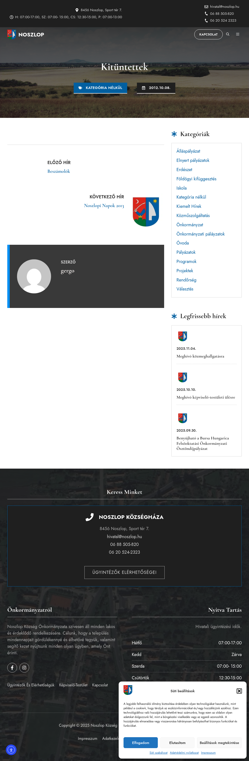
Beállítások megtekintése (219, 742)
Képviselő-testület (73, 685)
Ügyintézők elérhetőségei (124, 572)
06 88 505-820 (222, 13)
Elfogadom (140, 742)
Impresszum (208, 753)
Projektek (185, 271)
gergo (67, 270)
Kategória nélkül (104, 87)
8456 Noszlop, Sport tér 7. (101, 10)
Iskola (182, 188)
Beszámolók (58, 171)
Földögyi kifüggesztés (196, 179)
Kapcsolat (208, 34)
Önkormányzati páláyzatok (201, 234)
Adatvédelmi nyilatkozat (184, 753)
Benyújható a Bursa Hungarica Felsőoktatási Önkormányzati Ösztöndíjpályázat (203, 443)
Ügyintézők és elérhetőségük (30, 685)
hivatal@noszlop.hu (224, 6)
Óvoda (183, 243)
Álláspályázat (188, 151)
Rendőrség (186, 280)
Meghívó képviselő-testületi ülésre (206, 397)
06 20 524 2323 (223, 20)
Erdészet (184, 169)
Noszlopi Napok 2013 (104, 206)
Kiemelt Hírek (189, 206)
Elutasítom (177, 742)
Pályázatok (186, 252)
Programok (186, 261)
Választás (185, 289)
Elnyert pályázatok (193, 160)
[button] (239, 691)
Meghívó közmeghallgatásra (200, 356)
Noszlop (31, 34)
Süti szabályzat (159, 753)
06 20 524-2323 (124, 552)
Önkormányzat (190, 225)
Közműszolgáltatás (193, 215)
